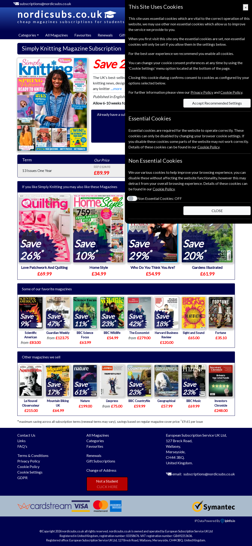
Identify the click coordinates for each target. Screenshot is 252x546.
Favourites (82, 35)
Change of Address (101, 470)
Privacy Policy (28, 461)
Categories (95, 440)
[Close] (246, 7)
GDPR (22, 477)
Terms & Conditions (33, 455)
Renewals (105, 35)
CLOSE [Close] (217, 210)
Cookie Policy (28, 466)
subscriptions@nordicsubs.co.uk (45, 3)
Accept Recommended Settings (217, 103)
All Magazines (56, 35)
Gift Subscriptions (100, 461)
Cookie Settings (30, 472)
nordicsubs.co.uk (71, 16)
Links (21, 440)
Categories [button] (27, 35)
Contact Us (26, 435)
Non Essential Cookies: (159, 198)
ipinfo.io (228, 521)
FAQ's (22, 446)
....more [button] (116, 88)
